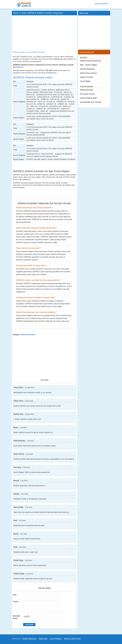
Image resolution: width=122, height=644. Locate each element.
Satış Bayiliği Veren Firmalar (90, 102)
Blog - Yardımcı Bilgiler (88, 65)
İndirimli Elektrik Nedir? (88, 98)
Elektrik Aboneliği (86, 90)
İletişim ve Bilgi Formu (72, 638)
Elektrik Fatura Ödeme (88, 73)
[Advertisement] (44, 31)
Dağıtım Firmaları (86, 77)
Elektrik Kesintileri (101, 4)
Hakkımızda (43, 638)
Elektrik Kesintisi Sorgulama (90, 61)
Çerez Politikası (56, 638)
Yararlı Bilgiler (85, 81)
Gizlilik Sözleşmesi (29, 638)
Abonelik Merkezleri (87, 69)
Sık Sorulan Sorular (87, 94)
